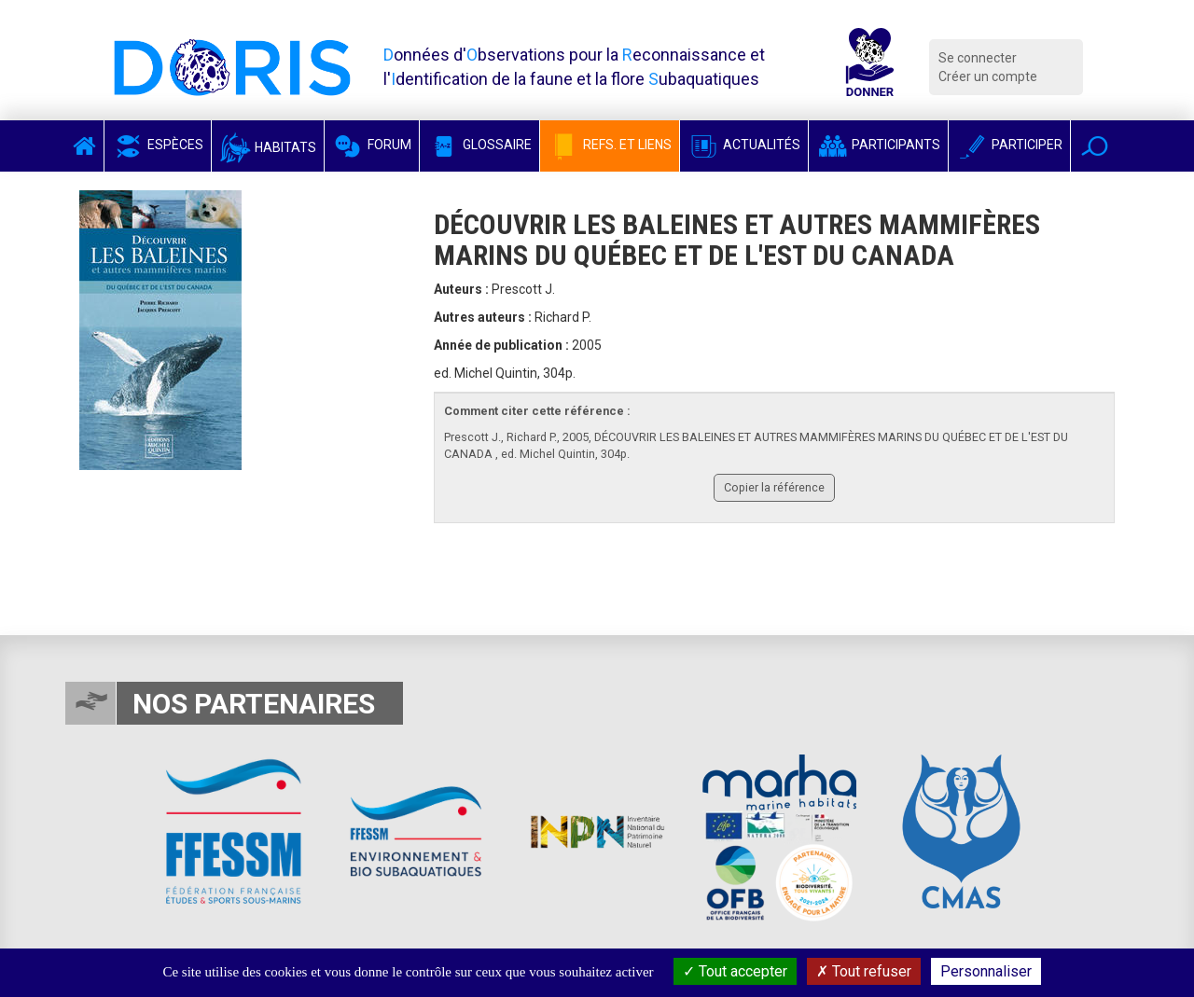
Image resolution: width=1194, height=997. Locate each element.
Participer (1009, 144)
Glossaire (479, 144)
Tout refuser (863, 971)
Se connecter (977, 57)
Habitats (267, 147)
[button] (1094, 146)
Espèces (157, 144)
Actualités (743, 144)
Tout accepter (735, 971)
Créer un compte (987, 76)
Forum (371, 144)
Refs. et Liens (610, 144)
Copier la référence (774, 487)
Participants (878, 144)
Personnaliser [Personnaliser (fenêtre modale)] (986, 971)
